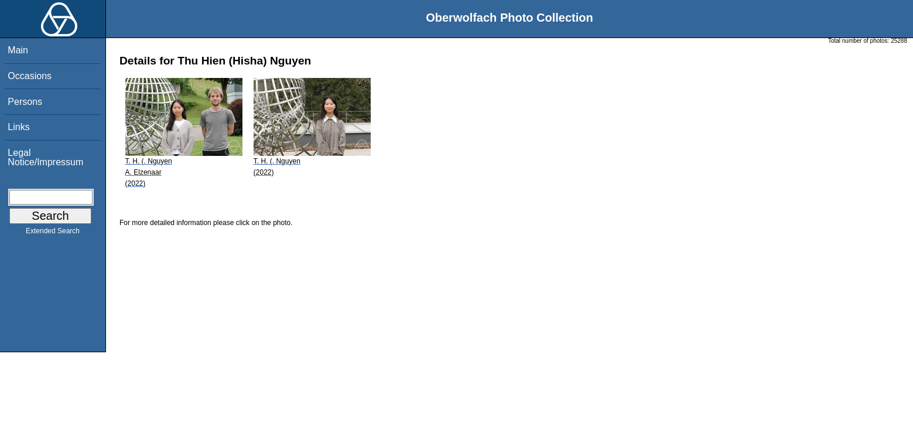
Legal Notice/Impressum (45, 157)
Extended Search (53, 233)
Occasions (30, 76)
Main (18, 50)
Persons (25, 102)
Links (18, 127)
